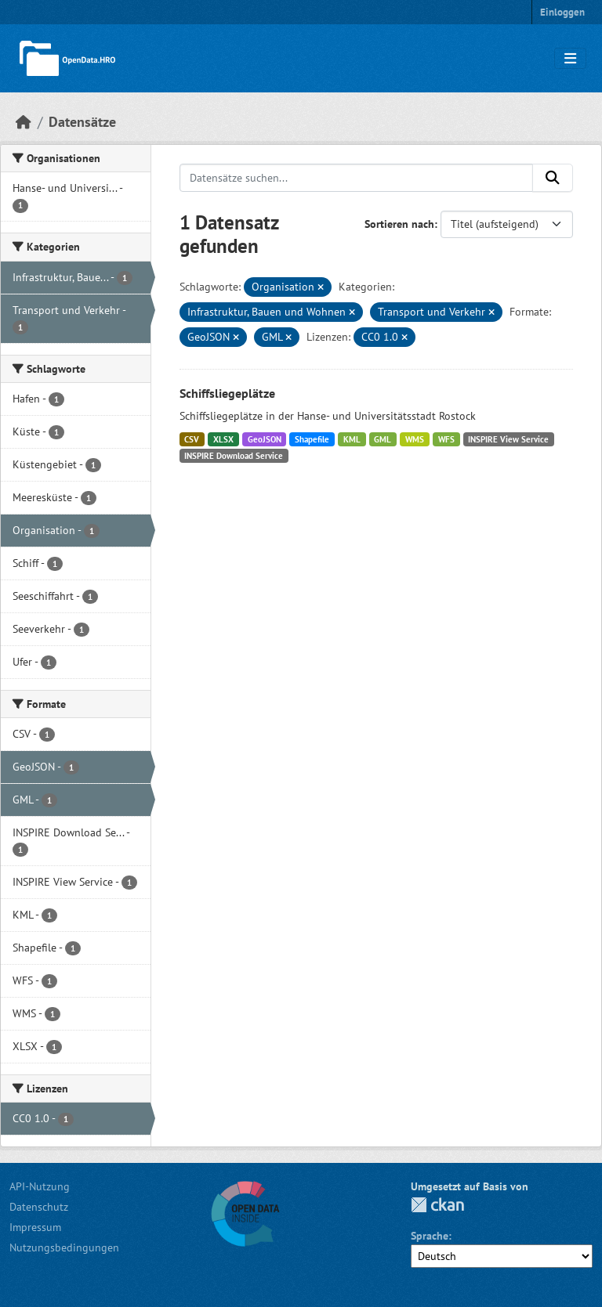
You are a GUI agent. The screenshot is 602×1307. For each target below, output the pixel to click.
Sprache (429, 1236)
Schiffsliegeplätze (227, 393)
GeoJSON (264, 439)
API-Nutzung (39, 1186)
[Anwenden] (552, 178)
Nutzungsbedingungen (64, 1247)
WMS (414, 439)
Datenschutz (38, 1207)
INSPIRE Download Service (233, 455)
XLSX (223, 439)
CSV (191, 439)
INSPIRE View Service (508, 439)
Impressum (35, 1227)
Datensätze (82, 122)
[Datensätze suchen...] (357, 178)
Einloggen (562, 12)
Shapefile (312, 439)
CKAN (437, 1205)
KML (352, 439)
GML (382, 439)
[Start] (23, 122)
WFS (446, 439)
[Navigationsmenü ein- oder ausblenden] (570, 59)
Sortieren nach (399, 224)
